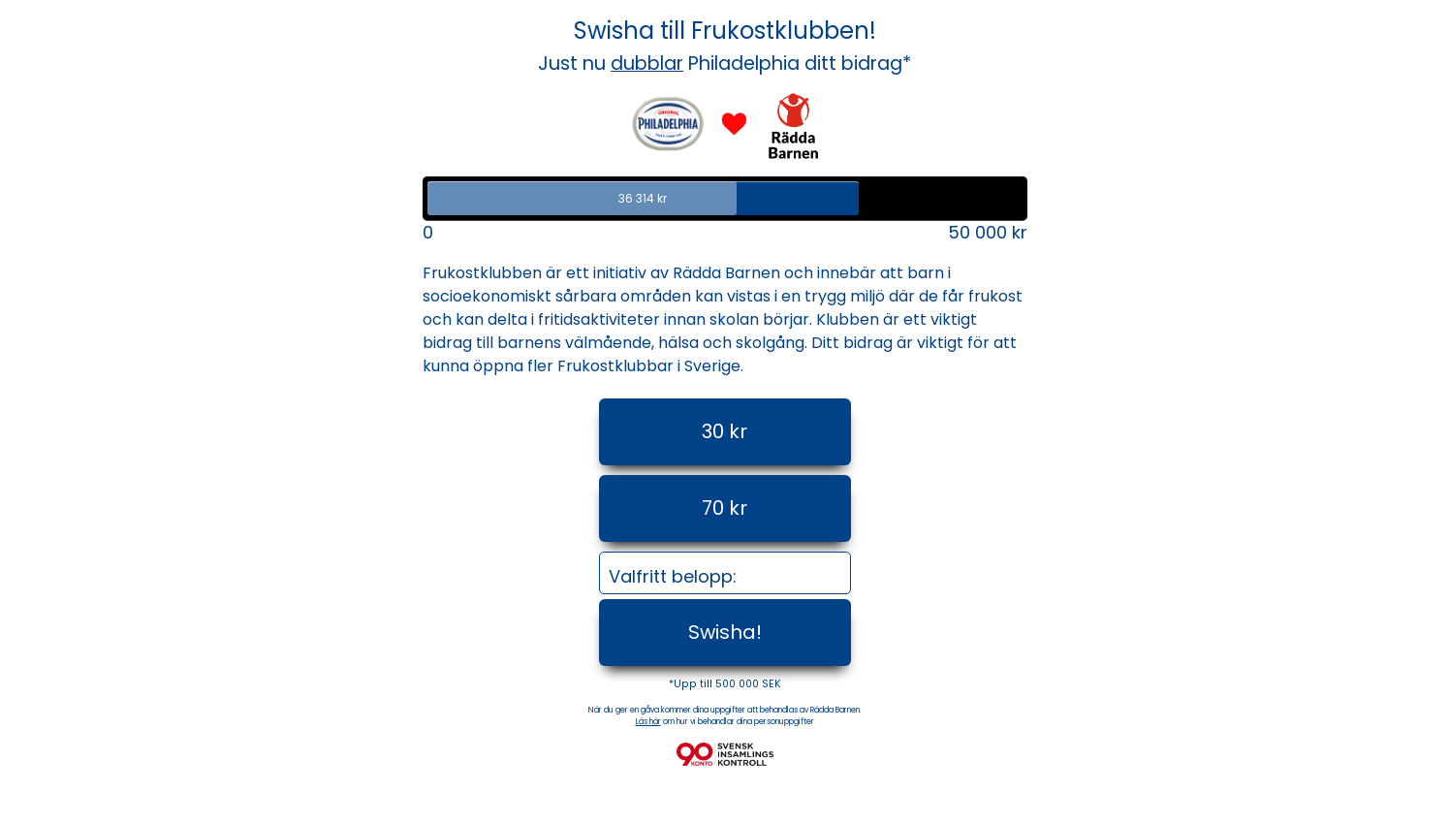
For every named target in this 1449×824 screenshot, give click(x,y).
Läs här (648, 721)
